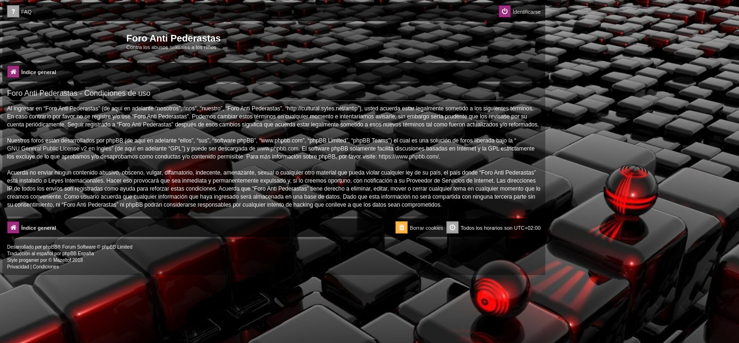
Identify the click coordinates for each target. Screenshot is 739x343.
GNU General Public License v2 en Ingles (59, 148)
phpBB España (78, 253)
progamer (29, 260)
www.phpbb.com (277, 148)
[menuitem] (19, 12)
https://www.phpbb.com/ (408, 156)
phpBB (50, 247)
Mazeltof (62, 260)
